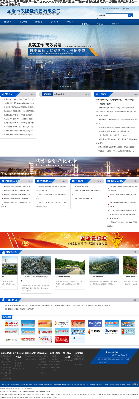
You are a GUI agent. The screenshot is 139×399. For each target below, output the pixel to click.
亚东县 (60, 394)
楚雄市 (29, 394)
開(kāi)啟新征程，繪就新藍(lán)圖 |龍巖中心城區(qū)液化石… (117, 147)
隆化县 (39, 394)
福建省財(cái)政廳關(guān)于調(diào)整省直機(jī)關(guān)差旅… (122, 188)
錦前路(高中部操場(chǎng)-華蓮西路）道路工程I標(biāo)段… (19, 107)
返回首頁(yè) (106, 8)
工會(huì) (55, 359)
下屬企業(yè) (6, 378)
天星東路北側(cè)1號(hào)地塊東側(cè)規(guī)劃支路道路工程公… (19, 131)
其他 (42, 373)
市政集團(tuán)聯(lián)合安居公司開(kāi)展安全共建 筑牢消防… (117, 127)
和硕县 (134, 394)
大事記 (6, 359)
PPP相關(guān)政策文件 (81, 186)
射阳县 (95, 394)
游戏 (63, 394)
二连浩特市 (74, 394)
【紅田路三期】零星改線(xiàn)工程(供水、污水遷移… (19, 103)
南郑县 (31, 397)
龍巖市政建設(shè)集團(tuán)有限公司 (16, 305)
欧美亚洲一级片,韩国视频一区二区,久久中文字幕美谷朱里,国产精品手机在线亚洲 (25, 391)
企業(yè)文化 (6, 370)
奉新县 (17, 397)
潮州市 (85, 394)
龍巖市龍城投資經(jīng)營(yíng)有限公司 (98, 305)
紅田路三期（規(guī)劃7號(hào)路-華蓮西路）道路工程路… (19, 99)
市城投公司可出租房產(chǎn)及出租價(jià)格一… (86, 192)
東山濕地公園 (98, 277)
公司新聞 (18, 363)
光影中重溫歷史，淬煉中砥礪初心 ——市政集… (113, 135)
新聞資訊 (47, 94)
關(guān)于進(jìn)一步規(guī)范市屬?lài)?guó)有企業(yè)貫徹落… (51, 204)
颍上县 (55, 397)
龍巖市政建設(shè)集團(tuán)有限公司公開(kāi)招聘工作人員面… (19, 123)
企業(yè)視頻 (59, 94)
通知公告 (18, 360)
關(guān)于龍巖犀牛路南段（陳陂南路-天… (17, 198)
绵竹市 (130, 394)
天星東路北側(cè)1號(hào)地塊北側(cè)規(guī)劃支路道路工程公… (19, 135)
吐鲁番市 (114, 394)
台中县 (49, 394)
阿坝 (13, 397)
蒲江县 (68, 394)
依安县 (51, 397)
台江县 (90, 394)
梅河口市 (54, 394)
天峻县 (15, 394)
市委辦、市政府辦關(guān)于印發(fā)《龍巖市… (121, 196)
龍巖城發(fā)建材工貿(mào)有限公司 (41, 305)
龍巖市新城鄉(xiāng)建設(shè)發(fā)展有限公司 (69, 305)
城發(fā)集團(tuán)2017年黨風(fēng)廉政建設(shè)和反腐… (122, 204)
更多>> (33, 94)
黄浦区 (27, 397)
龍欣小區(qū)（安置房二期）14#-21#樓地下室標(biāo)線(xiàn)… (19, 111)
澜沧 (6, 394)
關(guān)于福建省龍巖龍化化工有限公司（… (17, 186)
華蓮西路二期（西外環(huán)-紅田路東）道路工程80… (19, 119)
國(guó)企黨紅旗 (54, 362)
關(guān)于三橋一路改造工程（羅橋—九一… (17, 194)
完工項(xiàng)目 (30, 359)
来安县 (25, 394)
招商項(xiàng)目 (79, 356)
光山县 (4, 397)
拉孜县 (104, 394)
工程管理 (42, 359)
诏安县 (36, 397)
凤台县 (20, 394)
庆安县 (9, 397)
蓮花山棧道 (131, 277)
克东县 (99, 394)
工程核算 (42, 362)
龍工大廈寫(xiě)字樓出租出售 (83, 198)
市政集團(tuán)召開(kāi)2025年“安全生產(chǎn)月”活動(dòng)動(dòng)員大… (116, 141)
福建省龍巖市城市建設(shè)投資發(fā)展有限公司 (19, 309)
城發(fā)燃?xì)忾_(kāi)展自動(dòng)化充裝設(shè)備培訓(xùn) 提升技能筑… (117, 121)
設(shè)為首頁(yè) (116, 8)
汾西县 (125, 394)
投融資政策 (79, 364)
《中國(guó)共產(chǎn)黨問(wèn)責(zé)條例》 (123, 210)
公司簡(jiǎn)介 (6, 356)
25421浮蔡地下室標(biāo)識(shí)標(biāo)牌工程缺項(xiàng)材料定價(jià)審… (19, 127)
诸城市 (2, 394)
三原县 (22, 397)
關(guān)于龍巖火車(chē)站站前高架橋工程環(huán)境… (16, 204)
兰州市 (109, 394)
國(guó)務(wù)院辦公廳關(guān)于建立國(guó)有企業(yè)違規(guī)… (122, 216)
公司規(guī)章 (6, 362)
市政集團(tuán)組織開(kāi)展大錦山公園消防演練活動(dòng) (116, 151)
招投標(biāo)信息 (18, 369)
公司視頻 (18, 366)
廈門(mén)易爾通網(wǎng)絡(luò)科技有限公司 (68, 384)
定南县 (80, 394)
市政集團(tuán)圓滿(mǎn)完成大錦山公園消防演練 (113, 131)
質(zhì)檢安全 (42, 364)
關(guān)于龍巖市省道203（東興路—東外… (17, 190)
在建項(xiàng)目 (30, 356)
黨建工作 (55, 356)
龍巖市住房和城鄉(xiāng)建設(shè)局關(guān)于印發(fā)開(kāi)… (51, 188)
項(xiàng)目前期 (42, 356)
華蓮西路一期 (64, 277)
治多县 (10, 394)
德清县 (120, 394)
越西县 (46, 397)
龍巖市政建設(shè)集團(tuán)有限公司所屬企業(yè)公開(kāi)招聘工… (19, 115)
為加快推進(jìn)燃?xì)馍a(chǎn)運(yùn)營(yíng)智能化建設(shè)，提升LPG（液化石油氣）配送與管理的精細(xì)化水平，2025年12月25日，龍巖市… (116, 111)
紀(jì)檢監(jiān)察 (67, 360)
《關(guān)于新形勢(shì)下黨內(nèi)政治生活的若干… (122, 224)
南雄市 (44, 394)
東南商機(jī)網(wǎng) (96, 384)
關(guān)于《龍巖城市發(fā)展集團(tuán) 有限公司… (51, 196)
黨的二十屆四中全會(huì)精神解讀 (54, 367)
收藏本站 (125, 8)
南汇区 (34, 394)
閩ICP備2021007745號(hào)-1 (118, 384)
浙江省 (41, 397)
